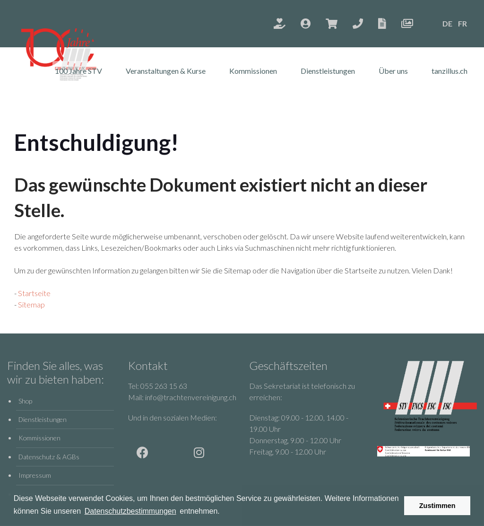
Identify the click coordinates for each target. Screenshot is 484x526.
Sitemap (31, 304)
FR (462, 23)
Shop (25, 401)
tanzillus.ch (449, 70)
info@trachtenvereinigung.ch (190, 397)
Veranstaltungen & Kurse (166, 70)
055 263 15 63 (163, 385)
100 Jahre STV (78, 70)
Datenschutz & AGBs (48, 457)
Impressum (34, 475)
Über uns (393, 70)
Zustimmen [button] (437, 505)
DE (447, 23)
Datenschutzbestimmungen (130, 511)
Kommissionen (253, 70)
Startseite (34, 293)
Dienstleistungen (328, 70)
